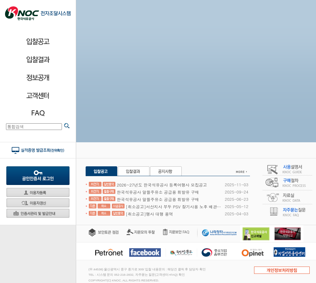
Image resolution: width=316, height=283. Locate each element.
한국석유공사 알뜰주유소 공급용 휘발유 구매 (144, 192)
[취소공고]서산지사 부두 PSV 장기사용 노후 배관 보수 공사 (155, 207)
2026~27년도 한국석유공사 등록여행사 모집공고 (148, 185)
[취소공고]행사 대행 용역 (131, 214)
